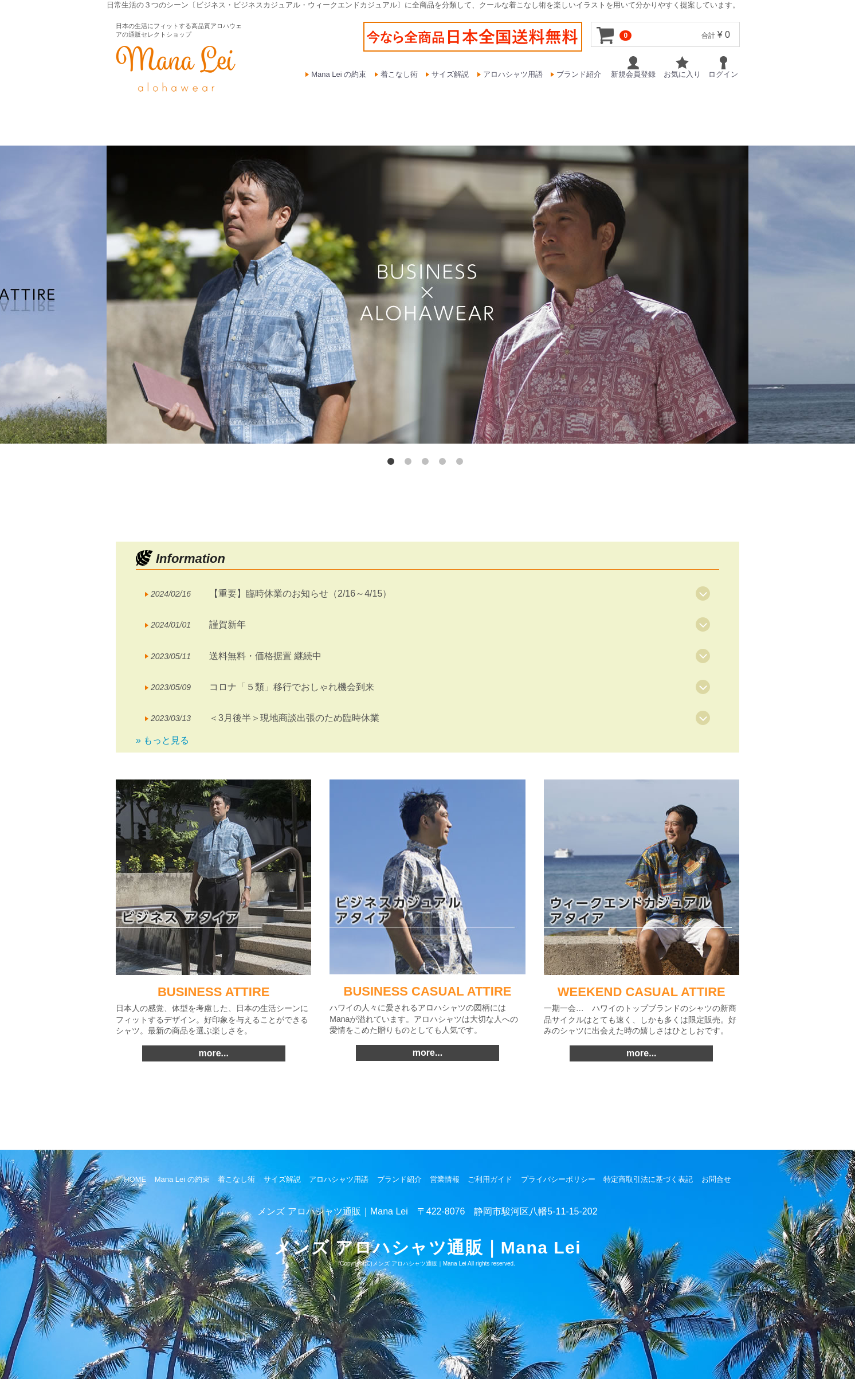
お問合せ (716, 1179)
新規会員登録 (633, 67)
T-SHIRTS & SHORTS (603, 112)
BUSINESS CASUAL (361, 112)
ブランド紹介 (578, 74)
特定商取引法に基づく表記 (648, 1179)
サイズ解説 (450, 74)
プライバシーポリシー (558, 1179)
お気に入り (682, 67)
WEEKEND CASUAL (481, 112)
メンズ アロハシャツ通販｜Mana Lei (419, 1263)
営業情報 (445, 1179)
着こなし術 (399, 74)
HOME (206, 111)
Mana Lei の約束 (338, 74)
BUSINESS (261, 112)
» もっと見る (162, 740)
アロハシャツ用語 (513, 74)
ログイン (723, 67)
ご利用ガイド (490, 1179)
